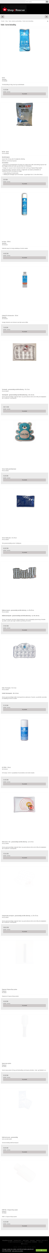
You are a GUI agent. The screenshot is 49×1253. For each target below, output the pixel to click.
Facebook (24, 1243)
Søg (47, 1)
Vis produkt (24, 93)
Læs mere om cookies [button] (17, 1251)
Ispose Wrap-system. (37, 168)
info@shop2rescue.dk (17, 1242)
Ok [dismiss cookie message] (41, 1250)
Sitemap (40, 1242)
